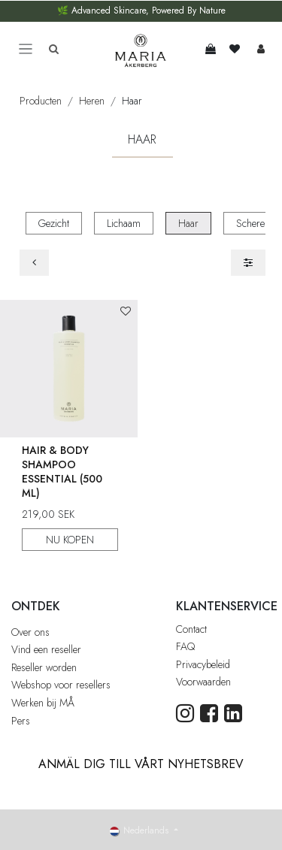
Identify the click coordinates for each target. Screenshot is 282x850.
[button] (126, 311)
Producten (41, 100)
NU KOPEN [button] (70, 538)
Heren (92, 100)
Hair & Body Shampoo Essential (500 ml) (62, 471)
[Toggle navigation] (25, 49)
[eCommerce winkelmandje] (210, 48)
